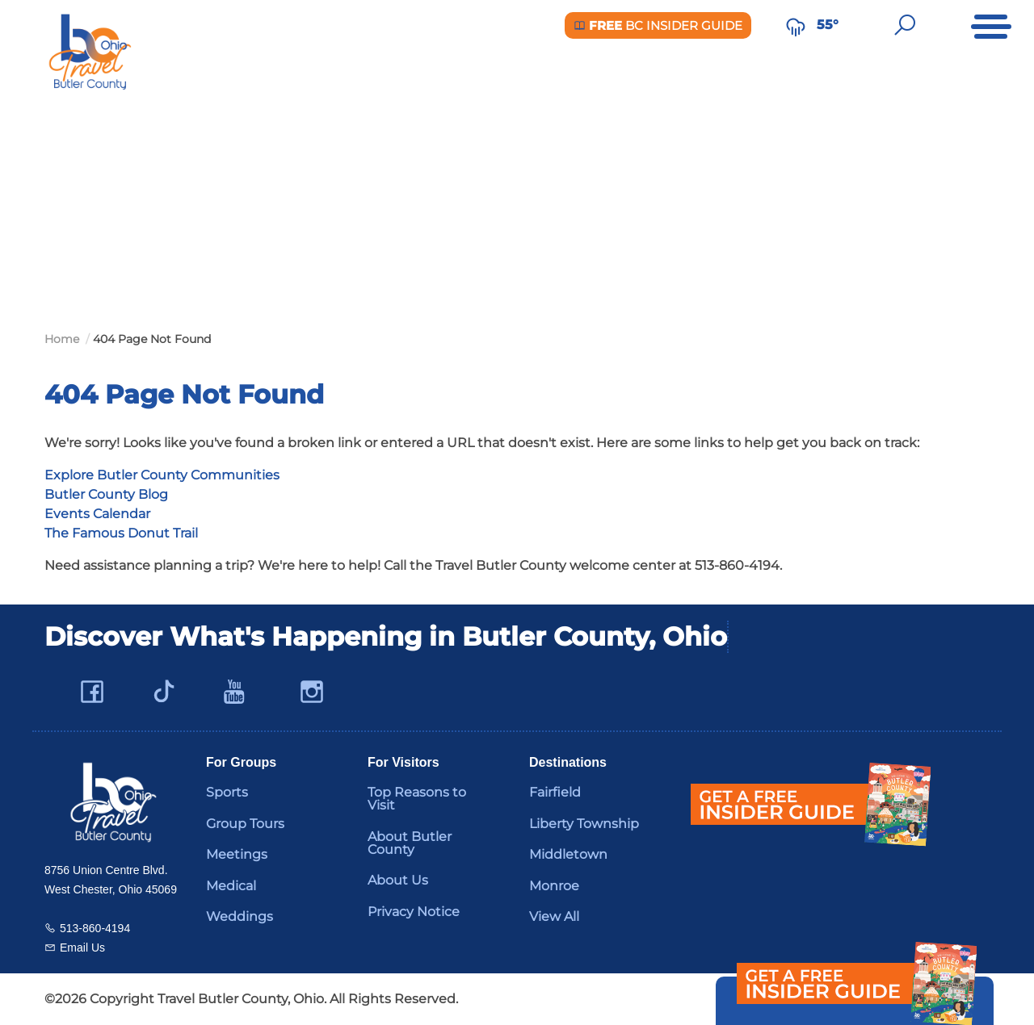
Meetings (236, 854)
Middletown (568, 854)
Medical (231, 885)
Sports (227, 792)
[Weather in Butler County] (796, 25)
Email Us (82, 947)
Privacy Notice (414, 911)
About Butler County (410, 843)
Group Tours (245, 823)
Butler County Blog (106, 494)
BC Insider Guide (658, 25)
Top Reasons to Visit (417, 798)
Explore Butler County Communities (162, 475)
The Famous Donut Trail (121, 533)
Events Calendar (97, 513)
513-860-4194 (95, 928)
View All (554, 916)
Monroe (554, 885)
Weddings (239, 916)
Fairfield (555, 792)
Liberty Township (584, 823)
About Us (398, 880)
